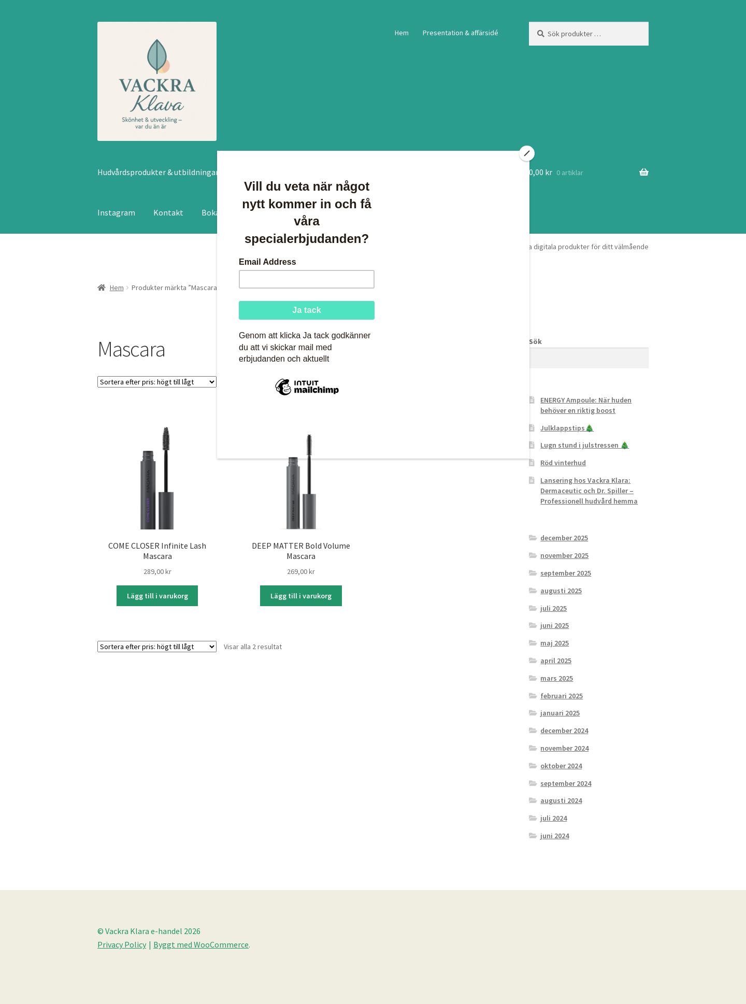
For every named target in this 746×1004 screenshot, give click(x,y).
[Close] (527, 153)
